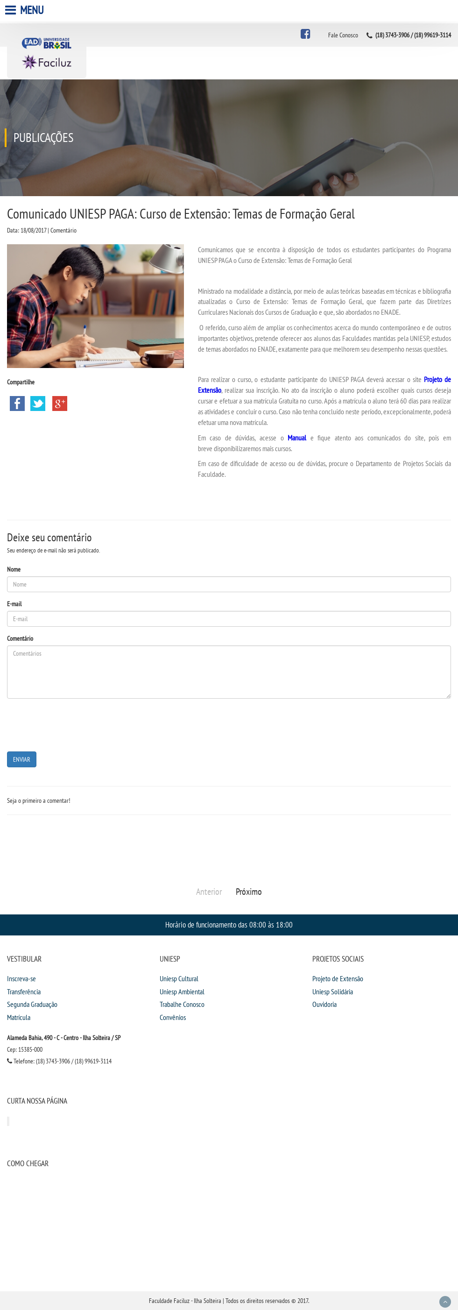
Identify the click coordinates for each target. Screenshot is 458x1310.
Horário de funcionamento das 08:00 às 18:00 (229, 924)
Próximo (249, 891)
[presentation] (78, 724)
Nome (14, 569)
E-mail (14, 604)
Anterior (209, 891)
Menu (25, 10)
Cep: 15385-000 (24, 1049)
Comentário (20, 638)
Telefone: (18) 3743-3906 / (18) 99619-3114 (59, 1061)
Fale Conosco (343, 35)
